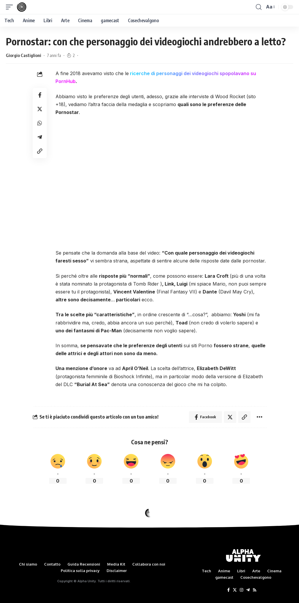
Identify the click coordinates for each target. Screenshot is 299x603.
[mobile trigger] (11, 7)
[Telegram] (248, 590)
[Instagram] (241, 590)
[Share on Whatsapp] (40, 123)
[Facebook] (228, 590)
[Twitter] (234, 590)
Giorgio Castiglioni (23, 55)
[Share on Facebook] (40, 95)
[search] (258, 7)
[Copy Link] (40, 151)
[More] (259, 417)
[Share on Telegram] (40, 137)
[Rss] (254, 590)
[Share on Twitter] (40, 109)
